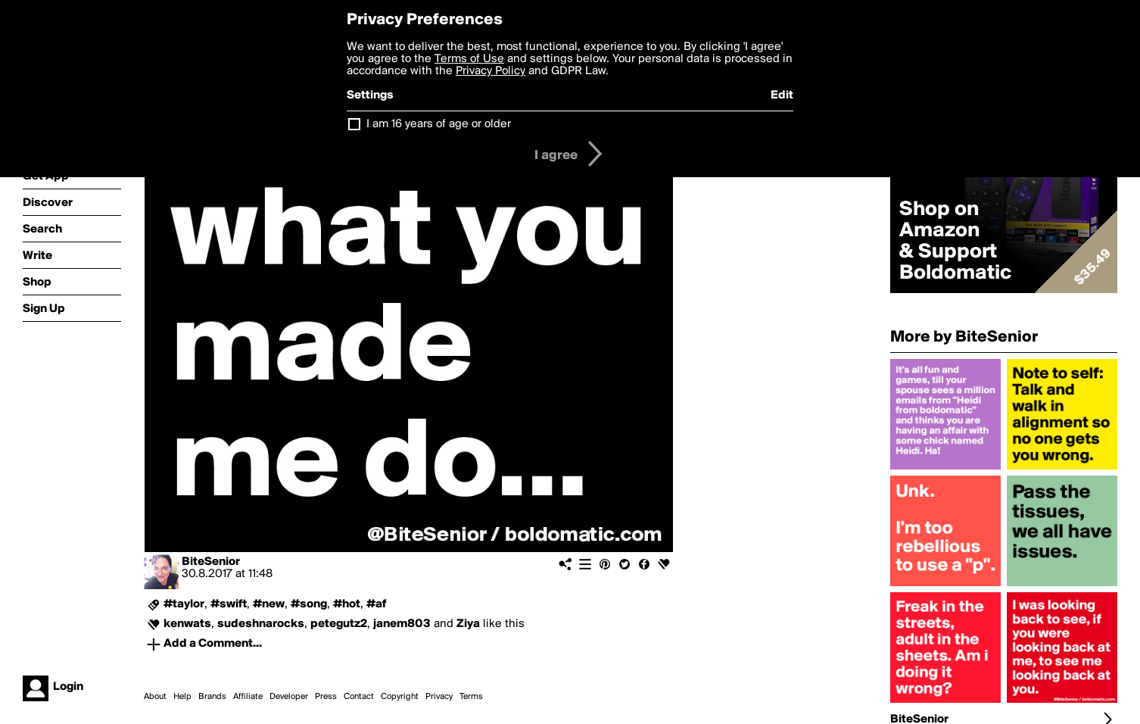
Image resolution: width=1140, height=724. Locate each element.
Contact (359, 696)
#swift (228, 604)
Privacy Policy (490, 71)
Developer (288, 696)
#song (309, 604)
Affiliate (248, 696)
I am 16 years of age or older (438, 124)
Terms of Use (469, 59)
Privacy (439, 696)
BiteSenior (211, 562)
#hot (346, 604)
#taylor (184, 604)
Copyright (400, 696)
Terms (471, 696)
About (155, 696)
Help (182, 696)
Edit (782, 95)
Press (326, 696)
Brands (212, 696)
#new (269, 604)
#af (376, 604)
